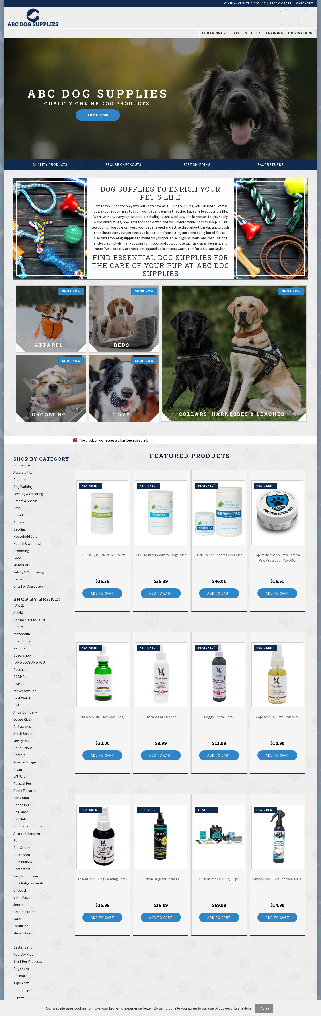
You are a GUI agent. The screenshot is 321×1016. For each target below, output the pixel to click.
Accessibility (247, 33)
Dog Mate (20, 812)
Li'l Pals (19, 776)
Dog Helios (21, 641)
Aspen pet (21, 983)
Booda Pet (21, 805)
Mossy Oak (21, 740)
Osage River (22, 719)
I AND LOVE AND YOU (29, 662)
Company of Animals (29, 826)
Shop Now (98, 115)
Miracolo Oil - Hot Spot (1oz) (102, 717)
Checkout (304, 3)
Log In (228, 3)
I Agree (264, 1008)
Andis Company (25, 712)
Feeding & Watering (28, 493)
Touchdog (21, 669)
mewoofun (21, 634)
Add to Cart (102, 593)
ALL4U (18, 612)
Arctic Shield (22, 733)
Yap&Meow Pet (24, 691)
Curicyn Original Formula (161, 879)
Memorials (21, 565)
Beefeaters (21, 869)
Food (17, 558)
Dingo (18, 940)
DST (16, 705)
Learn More (242, 1008)
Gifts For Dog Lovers (28, 586)
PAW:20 (19, 605)
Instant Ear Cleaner (161, 717)
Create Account (252, 3)
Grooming (21, 550)
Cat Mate (20, 819)
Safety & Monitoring (28, 572)
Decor (17, 579)
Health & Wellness (27, 543)
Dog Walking (301, 33)
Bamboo (20, 840)
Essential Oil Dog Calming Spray (102, 879)
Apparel (19, 522)
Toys (17, 508)
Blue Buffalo (22, 862)
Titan (17, 769)
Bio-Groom (22, 847)
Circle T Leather (25, 790)
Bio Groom (21, 854)
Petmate (20, 975)
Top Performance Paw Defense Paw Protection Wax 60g (277, 557)
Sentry (18, 904)
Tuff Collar (21, 797)
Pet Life (19, 648)
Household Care (25, 536)
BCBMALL (20, 676)
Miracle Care (22, 933)
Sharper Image (24, 762)
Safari (17, 919)
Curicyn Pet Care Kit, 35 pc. (219, 879)
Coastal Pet (22, 783)
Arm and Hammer (26, 833)
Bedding (19, 529)
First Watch (22, 698)
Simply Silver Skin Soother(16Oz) (277, 879)
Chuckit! (19, 890)
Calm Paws (21, 897)
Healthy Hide (23, 954)
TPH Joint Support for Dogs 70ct (161, 555)
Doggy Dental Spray (219, 717)
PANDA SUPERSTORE (29, 619)
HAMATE (20, 683)
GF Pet (18, 627)
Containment (215, 33)
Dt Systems (22, 726)
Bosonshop (22, 655)
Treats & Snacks (25, 501)
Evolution (20, 926)
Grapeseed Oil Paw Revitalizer (277, 717)
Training (274, 33)
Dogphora (21, 968)
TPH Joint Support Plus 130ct (219, 555)
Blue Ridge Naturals (28, 883)
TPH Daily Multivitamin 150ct (102, 555)
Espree (18, 997)
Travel (18, 515)
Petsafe (19, 755)
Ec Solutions (22, 748)
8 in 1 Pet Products (27, 961)
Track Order (281, 3)
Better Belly (22, 947)
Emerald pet (22, 990)
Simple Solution (25, 876)
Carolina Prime (24, 911)
